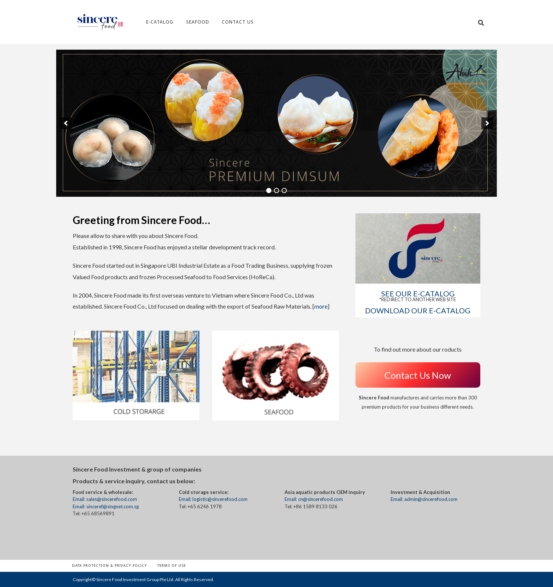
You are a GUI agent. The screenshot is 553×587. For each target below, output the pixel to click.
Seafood (197, 22)
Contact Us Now (417, 375)
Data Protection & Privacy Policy (109, 565)
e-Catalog (159, 22)
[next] (487, 123)
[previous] (66, 123)
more (321, 306)
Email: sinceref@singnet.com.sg (106, 506)
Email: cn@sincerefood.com (314, 499)
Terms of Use (171, 565)
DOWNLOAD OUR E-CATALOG (417, 310)
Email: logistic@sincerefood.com (213, 499)
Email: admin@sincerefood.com (424, 499)
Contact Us (238, 22)
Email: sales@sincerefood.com (105, 499)
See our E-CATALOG (418, 293)
